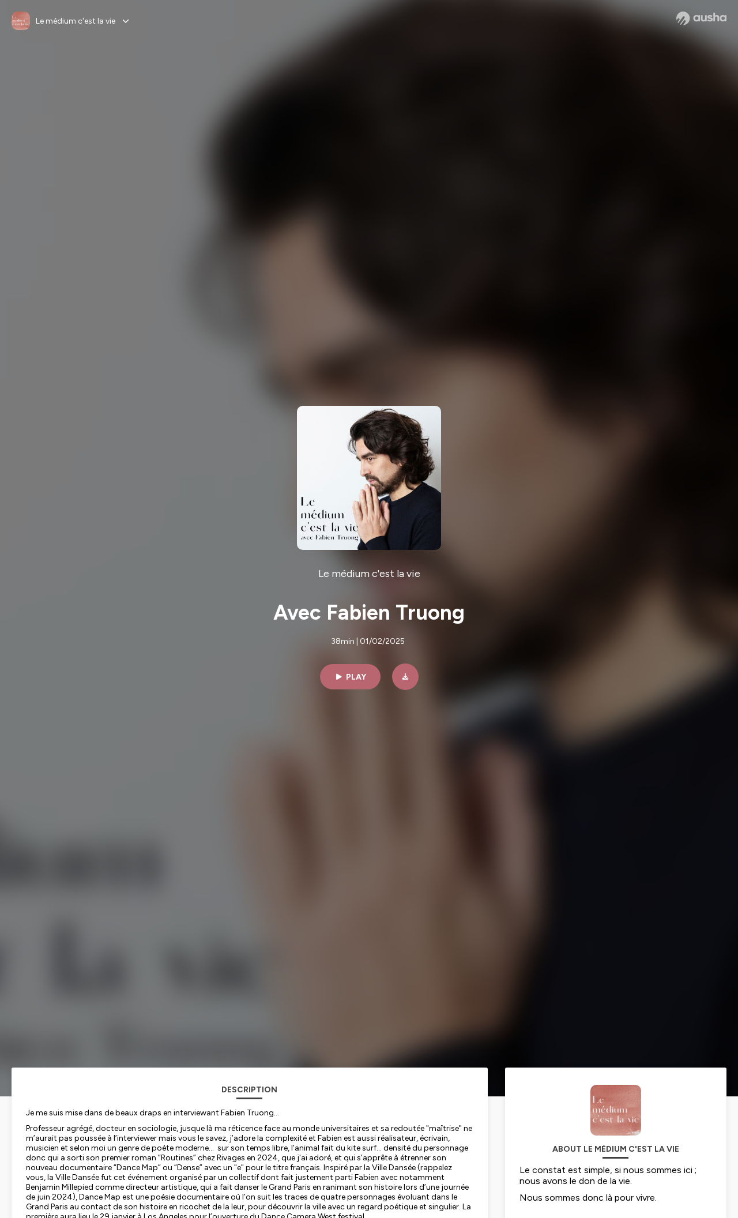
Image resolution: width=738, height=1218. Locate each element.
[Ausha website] (701, 18)
